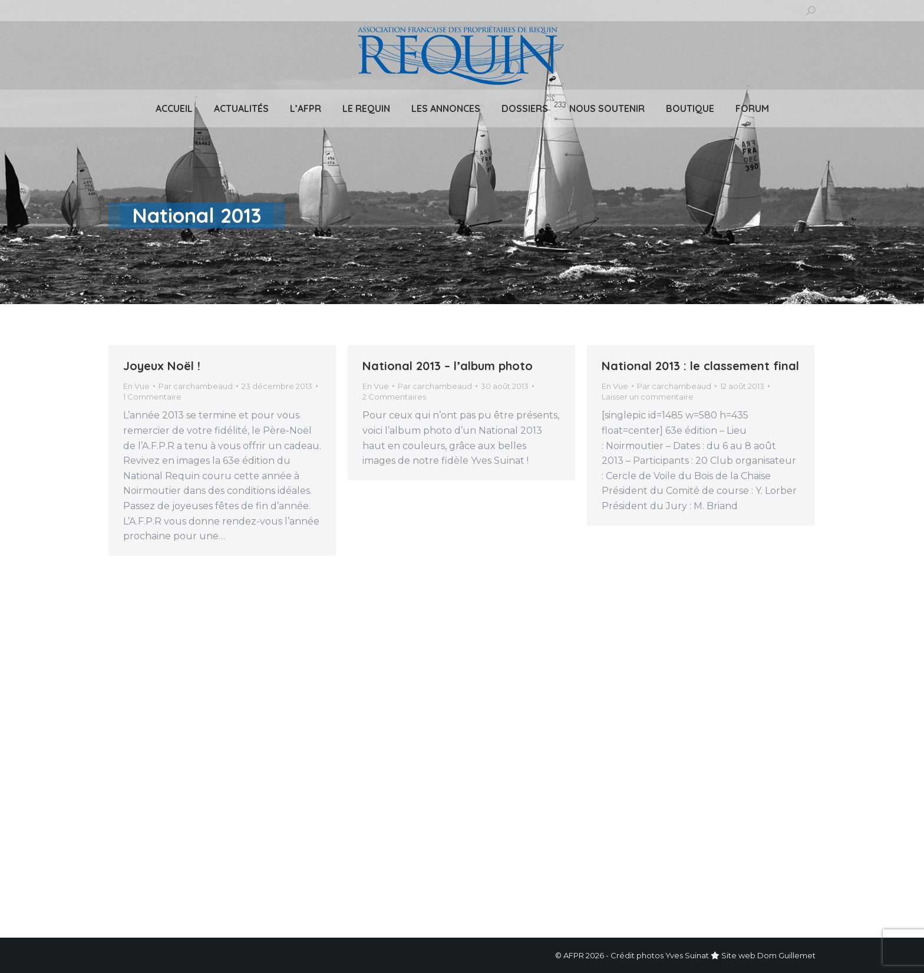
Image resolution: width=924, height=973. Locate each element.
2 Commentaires (394, 396)
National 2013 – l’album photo (447, 365)
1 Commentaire (152, 396)
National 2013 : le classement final (700, 365)
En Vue (136, 386)
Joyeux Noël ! (161, 365)
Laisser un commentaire (648, 396)
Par (196, 386)
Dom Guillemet (786, 955)
